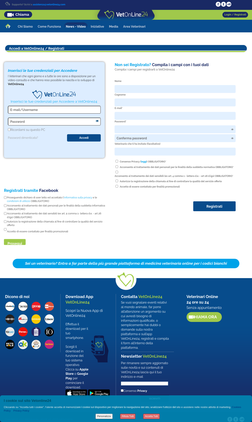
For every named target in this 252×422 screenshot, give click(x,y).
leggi (144, 161)
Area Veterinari (134, 26)
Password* (120, 121)
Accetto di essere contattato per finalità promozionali (150, 186)
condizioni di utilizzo (18, 201)
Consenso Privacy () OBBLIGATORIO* (143, 161)
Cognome (120, 94)
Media (113, 26)
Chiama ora (204, 316)
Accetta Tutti (151, 416)
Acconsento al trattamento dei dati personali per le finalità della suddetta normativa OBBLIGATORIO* (177, 167)
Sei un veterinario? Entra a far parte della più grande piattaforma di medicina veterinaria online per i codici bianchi (126, 263)
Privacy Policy (21, 410)
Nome (118, 81)
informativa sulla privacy (78, 197)
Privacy (142, 390)
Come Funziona (49, 26)
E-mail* (119, 108)
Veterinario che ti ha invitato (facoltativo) (137, 144)
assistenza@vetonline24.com (49, 4)
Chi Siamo (25, 26)
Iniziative (97, 26)
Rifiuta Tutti (128, 416)
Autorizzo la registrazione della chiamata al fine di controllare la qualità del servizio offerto (171, 181)
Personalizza (104, 416)
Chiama (22, 14)
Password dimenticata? (23, 137)
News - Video (76, 26)
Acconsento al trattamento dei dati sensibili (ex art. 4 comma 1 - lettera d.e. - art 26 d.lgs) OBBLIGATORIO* (174, 176)
